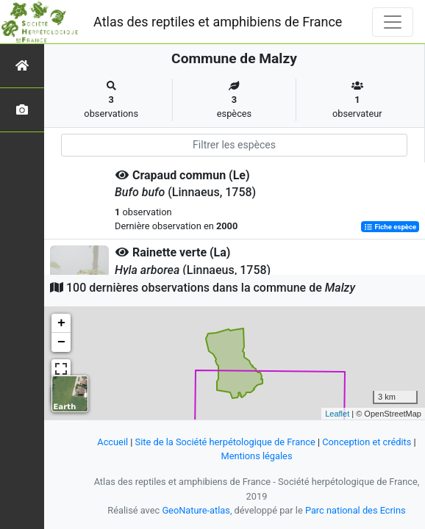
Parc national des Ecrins (355, 510)
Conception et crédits (366, 441)
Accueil (112, 441)
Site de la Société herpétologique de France (225, 441)
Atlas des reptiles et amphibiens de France (217, 21)
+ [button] (61, 323)
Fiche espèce (390, 227)
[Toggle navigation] (392, 22)
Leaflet (337, 413)
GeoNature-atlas (196, 510)
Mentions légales (256, 455)
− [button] (61, 342)
